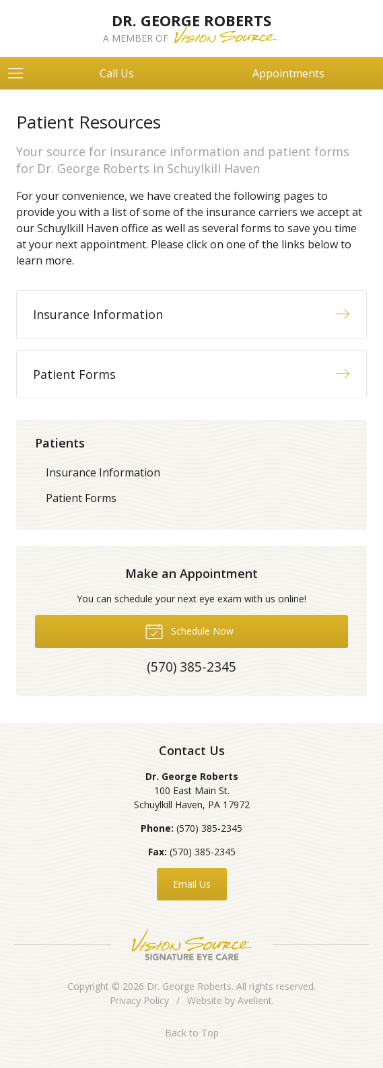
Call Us (117, 73)
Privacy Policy (139, 1000)
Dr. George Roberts (189, 986)
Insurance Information (103, 472)
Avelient (255, 1000)
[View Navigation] (20, 73)
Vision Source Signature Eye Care (191, 944)
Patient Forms (81, 498)
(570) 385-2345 (209, 828)
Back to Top (192, 1032)
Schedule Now (189, 630)
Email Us (192, 884)
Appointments (288, 73)
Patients (60, 443)
